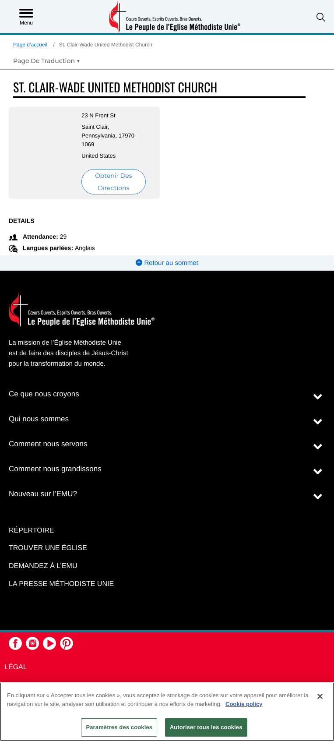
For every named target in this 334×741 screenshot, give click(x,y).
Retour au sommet (167, 263)
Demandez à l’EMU (43, 566)
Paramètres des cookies (119, 727)
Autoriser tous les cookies (206, 727)
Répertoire (31, 530)
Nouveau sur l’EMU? (43, 494)
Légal (15, 667)
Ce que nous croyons (44, 394)
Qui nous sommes (39, 419)
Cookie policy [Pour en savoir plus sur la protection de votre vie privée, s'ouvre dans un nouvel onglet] (244, 704)
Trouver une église (48, 548)
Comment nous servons (48, 444)
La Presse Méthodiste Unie (61, 584)
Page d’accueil (30, 45)
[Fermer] (320, 696)
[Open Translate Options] (46, 61)
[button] (320, 17)
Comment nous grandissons (55, 469)
